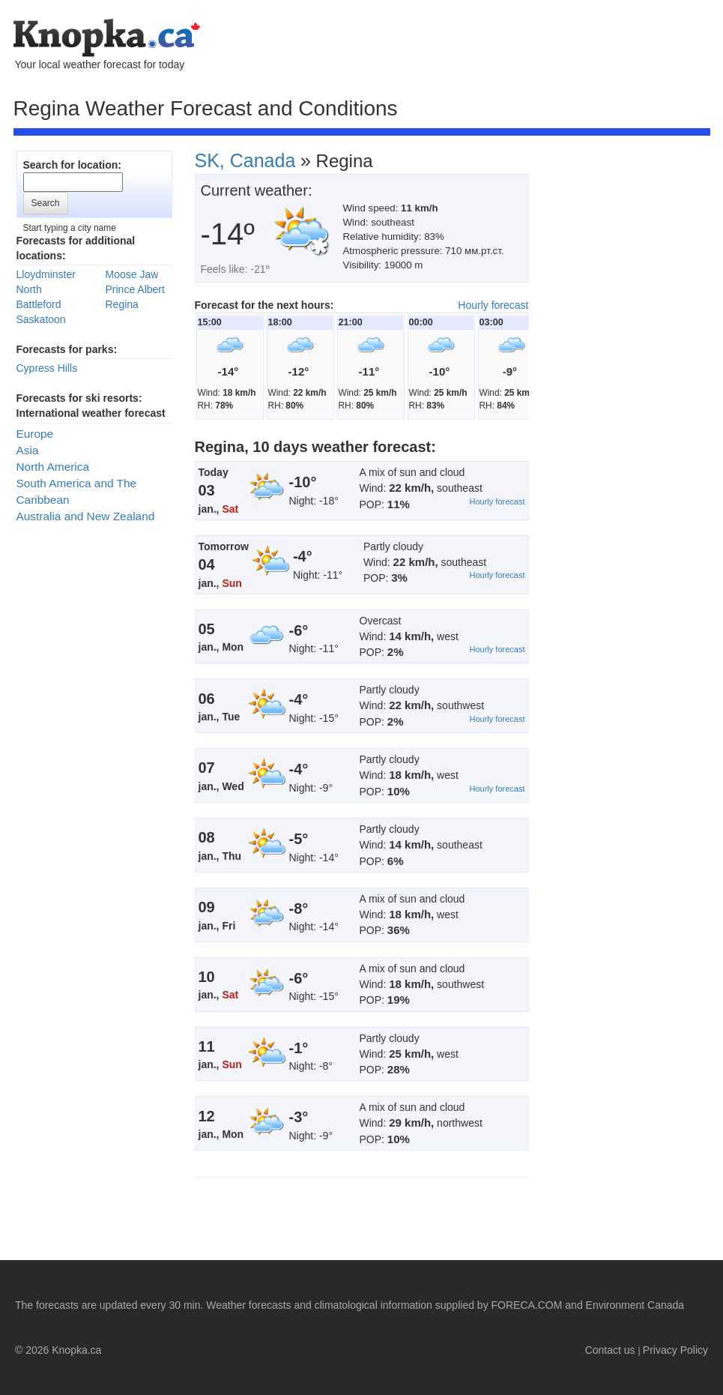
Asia (27, 450)
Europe (35, 433)
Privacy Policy (675, 1350)
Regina (122, 304)
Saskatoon (41, 319)
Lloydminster (46, 274)
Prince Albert (135, 289)
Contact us (610, 1350)
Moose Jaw (132, 274)
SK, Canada (245, 160)
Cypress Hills (47, 368)
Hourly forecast (493, 305)
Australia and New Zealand (85, 516)
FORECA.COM (527, 1305)
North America (53, 466)
